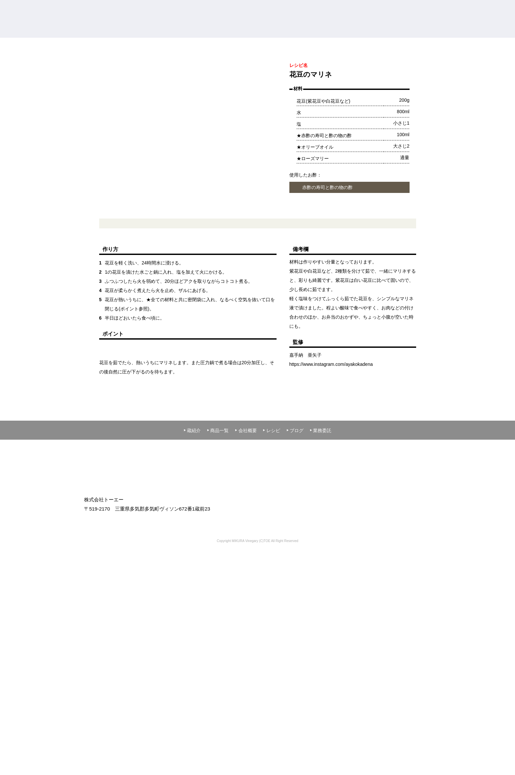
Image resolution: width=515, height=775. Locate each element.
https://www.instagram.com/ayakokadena (331, 427)
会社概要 (246, 592)
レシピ (271, 592)
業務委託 (320, 592)
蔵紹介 (192, 592)
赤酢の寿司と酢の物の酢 (327, 251)
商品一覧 (218, 592)
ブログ (294, 592)
